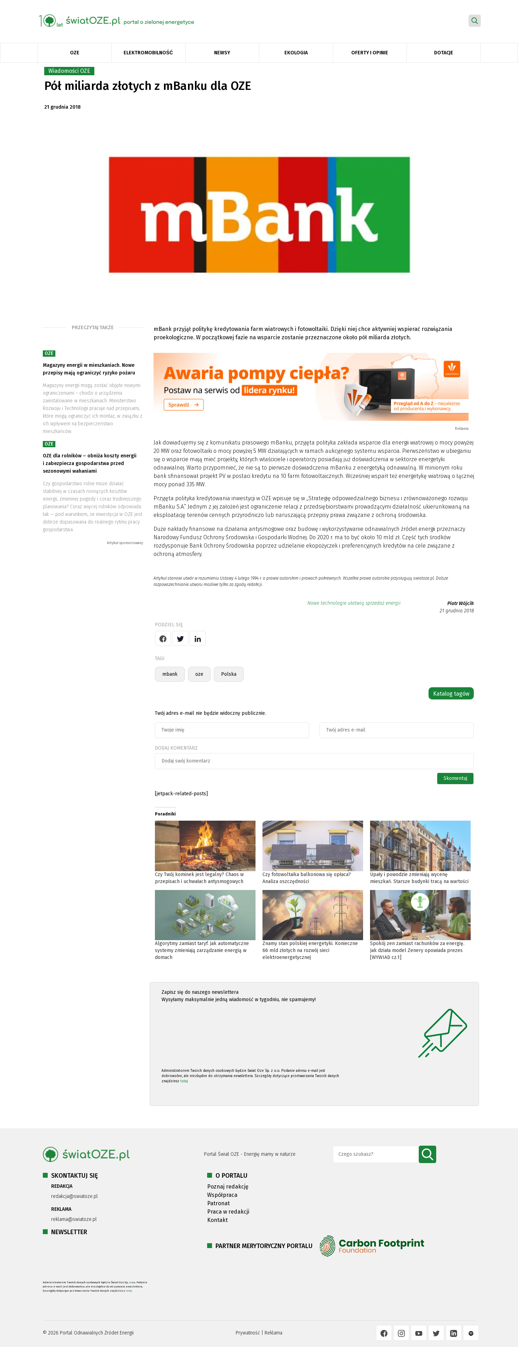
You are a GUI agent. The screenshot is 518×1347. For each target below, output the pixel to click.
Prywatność (248, 1333)
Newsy (222, 53)
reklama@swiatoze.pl (74, 1219)
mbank (170, 674)
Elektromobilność (148, 53)
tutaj (184, 1081)
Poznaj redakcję (228, 1186)
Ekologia (296, 53)
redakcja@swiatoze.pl (74, 1196)
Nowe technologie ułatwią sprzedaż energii (354, 603)
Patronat (218, 1203)
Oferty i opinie (369, 53)
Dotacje (443, 53)
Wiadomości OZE (69, 71)
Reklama (273, 1333)
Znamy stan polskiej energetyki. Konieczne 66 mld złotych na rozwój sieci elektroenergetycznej (310, 950)
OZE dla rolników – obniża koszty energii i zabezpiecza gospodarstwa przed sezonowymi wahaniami (89, 463)
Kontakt (217, 1220)
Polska (228, 674)
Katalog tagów (451, 693)
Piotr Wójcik (460, 603)
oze (199, 674)
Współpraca (222, 1195)
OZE (74, 53)
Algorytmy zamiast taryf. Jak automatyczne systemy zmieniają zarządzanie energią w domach (202, 950)
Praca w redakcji (228, 1211)
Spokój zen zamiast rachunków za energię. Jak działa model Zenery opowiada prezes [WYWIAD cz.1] (417, 950)
